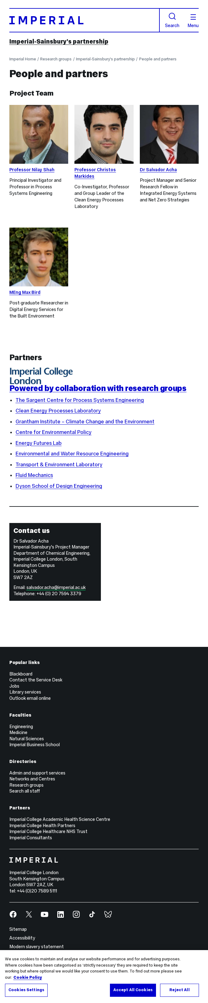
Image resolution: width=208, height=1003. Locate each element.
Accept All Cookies (133, 990)
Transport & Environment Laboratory (59, 464)
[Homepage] (84, 20)
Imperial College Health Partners (42, 825)
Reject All (179, 990)
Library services (25, 692)
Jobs (14, 686)
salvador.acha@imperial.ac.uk (56, 587)
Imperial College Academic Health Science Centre (59, 819)
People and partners (158, 59)
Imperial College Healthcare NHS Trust (48, 831)
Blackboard (20, 674)
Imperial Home (22, 59)
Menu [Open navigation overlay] (193, 21)
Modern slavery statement (36, 946)
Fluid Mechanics (34, 475)
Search (172, 20)
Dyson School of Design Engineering (59, 486)
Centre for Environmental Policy (54, 432)
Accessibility (22, 938)
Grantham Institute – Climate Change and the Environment (85, 421)
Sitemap (18, 929)
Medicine (18, 732)
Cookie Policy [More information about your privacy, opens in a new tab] (27, 978)
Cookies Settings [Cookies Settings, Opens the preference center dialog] (26, 990)
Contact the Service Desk (35, 680)
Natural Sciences (26, 739)
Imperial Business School (34, 744)
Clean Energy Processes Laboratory (58, 410)
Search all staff (24, 791)
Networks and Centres (32, 779)
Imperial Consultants (30, 838)
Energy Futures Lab (39, 443)
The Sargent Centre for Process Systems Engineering (80, 400)
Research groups (56, 59)
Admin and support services (37, 773)
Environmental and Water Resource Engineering (72, 453)
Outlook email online (30, 698)
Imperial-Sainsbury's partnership (58, 41)
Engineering (21, 726)
